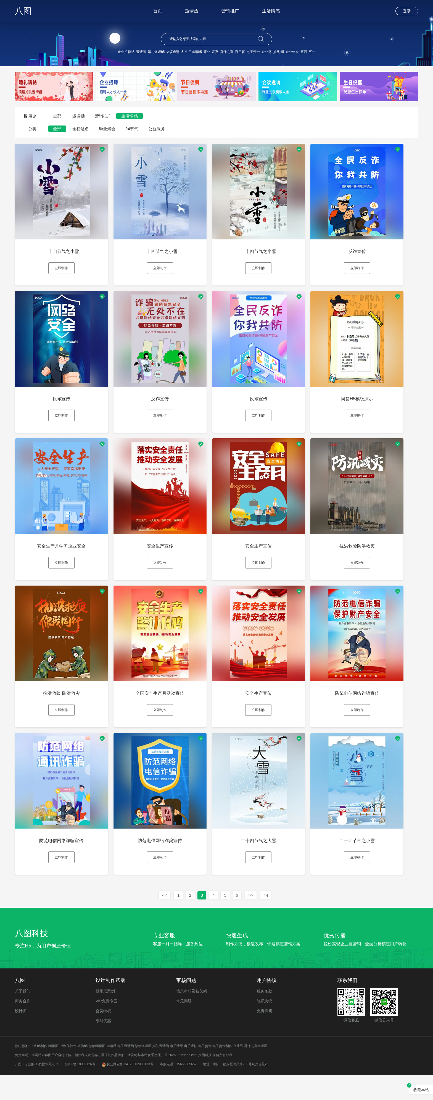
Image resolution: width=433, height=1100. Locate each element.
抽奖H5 (278, 52)
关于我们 (22, 1016)
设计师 (21, 1036)
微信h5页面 (97, 1071)
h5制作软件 (67, 1071)
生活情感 (271, 11)
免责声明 (264, 1036)
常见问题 (184, 1026)
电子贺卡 (253, 52)
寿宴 (215, 52)
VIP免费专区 (106, 1026)
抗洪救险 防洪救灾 (63, 709)
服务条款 (264, 1016)
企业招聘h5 (126, 52)
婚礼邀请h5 (156, 52)
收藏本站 (421, 1090)
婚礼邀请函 (160, 1071)
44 (265, 920)
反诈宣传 (370, 252)
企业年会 (292, 52)
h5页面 (53, 1071)
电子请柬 (176, 1071)
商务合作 (22, 1026)
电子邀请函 (125, 1071)
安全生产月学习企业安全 (63, 556)
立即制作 (63, 269)
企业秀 (266, 52)
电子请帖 (190, 1071)
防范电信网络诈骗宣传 (370, 709)
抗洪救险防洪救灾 (369, 556)
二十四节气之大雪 (267, 861)
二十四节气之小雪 (63, 252)
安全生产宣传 (165, 556)
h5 (34, 1071)
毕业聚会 (107, 128)
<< (164, 920)
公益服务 (156, 128)
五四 (303, 52)
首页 (157, 11)
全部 (57, 116)
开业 (207, 52)
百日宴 (240, 52)
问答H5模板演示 (370, 404)
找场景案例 (105, 1016)
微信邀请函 (143, 1071)
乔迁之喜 (226, 52)
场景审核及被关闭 (191, 1016)
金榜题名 (80, 128)
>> (250, 920)
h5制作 (42, 1071)
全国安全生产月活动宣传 (165, 709)
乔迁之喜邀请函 (255, 1071)
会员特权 (103, 1036)
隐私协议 (264, 1026)
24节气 (131, 128)
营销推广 (230, 11)
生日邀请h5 (193, 52)
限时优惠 (103, 1046)
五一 (312, 52)
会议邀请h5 (174, 52)
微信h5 (82, 1071)
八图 (23, 10)
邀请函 (191, 11)
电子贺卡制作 (222, 1071)
